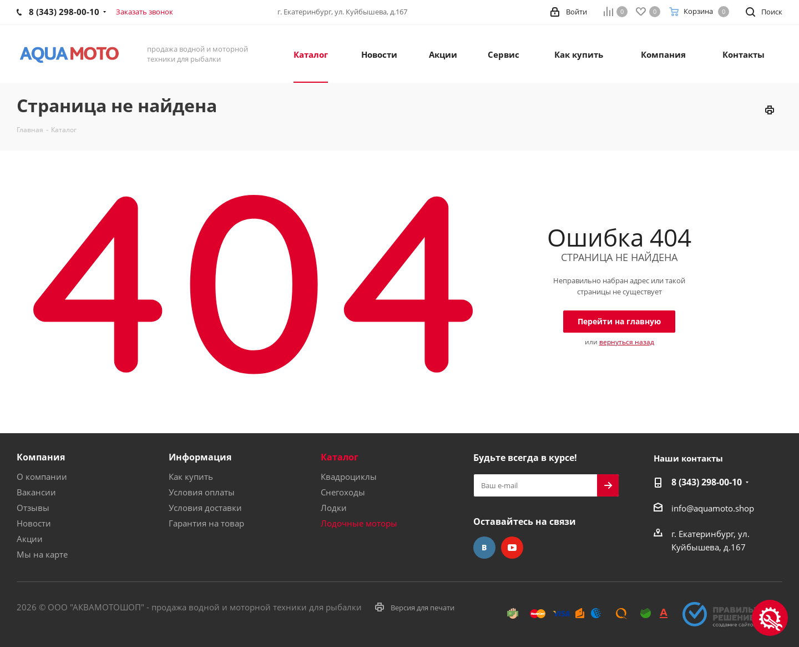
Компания (41, 457)
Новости (34, 523)
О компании (42, 476)
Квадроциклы (349, 476)
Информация (200, 457)
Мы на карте (42, 554)
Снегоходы (343, 492)
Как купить (191, 476)
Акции (30, 538)
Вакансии (36, 492)
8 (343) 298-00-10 (706, 482)
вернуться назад (626, 342)
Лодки (334, 507)
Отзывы (33, 507)
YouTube (512, 547)
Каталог (339, 457)
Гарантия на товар (206, 523)
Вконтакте (484, 547)
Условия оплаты (202, 492)
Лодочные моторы (359, 523)
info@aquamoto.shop (712, 508)
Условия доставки (205, 507)
